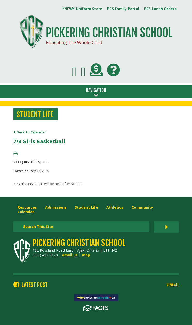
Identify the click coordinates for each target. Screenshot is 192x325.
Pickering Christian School (79, 243)
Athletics (114, 207)
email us (70, 254)
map (86, 254)
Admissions (56, 207)
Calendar (26, 211)
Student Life (86, 207)
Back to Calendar (29, 132)
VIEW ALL (173, 285)
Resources (27, 207)
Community (142, 207)
